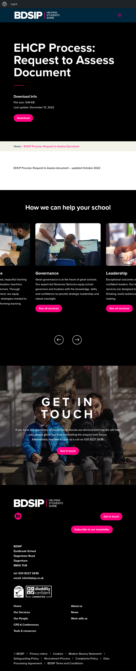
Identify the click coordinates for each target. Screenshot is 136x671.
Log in (14, 4)
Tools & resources (25, 631)
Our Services (22, 612)
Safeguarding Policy (26, 658)
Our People (21, 618)
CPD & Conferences (26, 625)
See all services (49, 308)
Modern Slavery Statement (85, 654)
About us (76, 606)
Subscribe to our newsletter (91, 529)
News (74, 612)
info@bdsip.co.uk (33, 578)
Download (23, 118)
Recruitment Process (57, 658)
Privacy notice (38, 654)
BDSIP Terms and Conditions (65, 663)
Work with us (79, 618)
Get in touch (68, 451)
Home (17, 146)
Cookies (58, 654)
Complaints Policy (86, 658)
